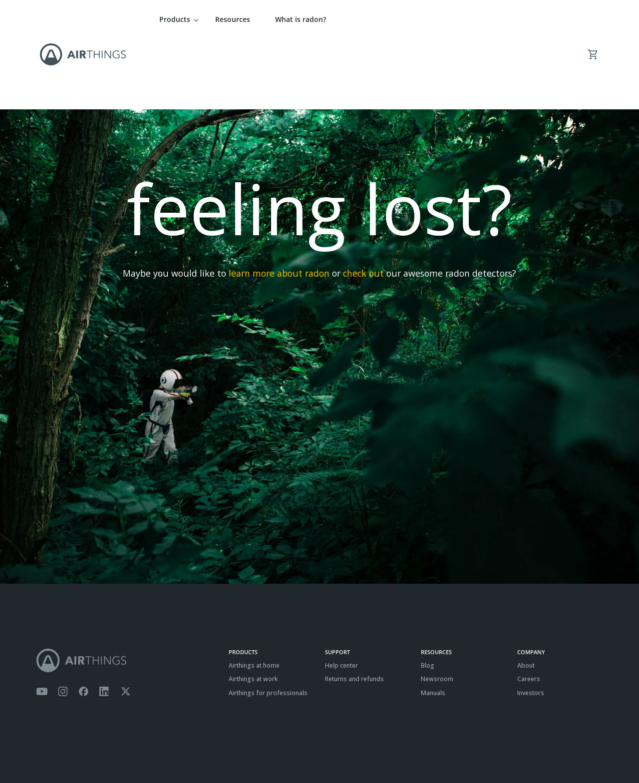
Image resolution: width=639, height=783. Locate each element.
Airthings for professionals (268, 623)
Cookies (99, 751)
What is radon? (300, 19)
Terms (45, 751)
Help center (341, 595)
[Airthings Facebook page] (83, 621)
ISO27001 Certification (148, 751)
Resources (232, 19)
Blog (427, 595)
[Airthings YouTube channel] (41, 621)
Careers (528, 609)
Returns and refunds (354, 609)
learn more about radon (279, 203)
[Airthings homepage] (127, 590)
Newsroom (437, 609)
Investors (530, 623)
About (526, 595)
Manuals (433, 623)
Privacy (71, 751)
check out (363, 203)
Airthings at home (254, 595)
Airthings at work (253, 609)
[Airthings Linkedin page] (104, 621)
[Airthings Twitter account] (125, 621)
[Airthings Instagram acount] (63, 621)
